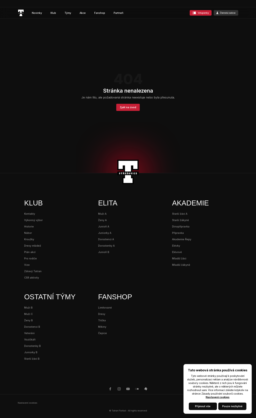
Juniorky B (30, 352)
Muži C (28, 313)
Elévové (177, 252)
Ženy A (102, 220)
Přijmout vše (202, 406)
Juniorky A (104, 232)
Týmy (68, 12)
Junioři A (103, 226)
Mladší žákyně (181, 264)
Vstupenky (200, 13)
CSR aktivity (31, 277)
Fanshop (99, 12)
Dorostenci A (106, 239)
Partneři (118, 12)
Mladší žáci (179, 258)
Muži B (28, 307)
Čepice (102, 333)
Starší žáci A (179, 213)
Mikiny (102, 326)
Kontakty (29, 213)
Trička (102, 320)
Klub (53, 12)
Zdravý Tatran (33, 271)
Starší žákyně (180, 220)
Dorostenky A (106, 245)
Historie (29, 226)
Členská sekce (226, 13)
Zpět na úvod (128, 107)
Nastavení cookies (218, 397)
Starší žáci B (31, 358)
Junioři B (103, 252)
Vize (27, 264)
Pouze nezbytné (232, 406)
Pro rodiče (30, 258)
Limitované (105, 307)
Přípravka (178, 232)
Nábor (28, 232)
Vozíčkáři (30, 339)
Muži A (102, 213)
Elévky (176, 245)
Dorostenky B (32, 345)
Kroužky (29, 239)
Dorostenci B (32, 326)
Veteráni (29, 333)
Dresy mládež (32, 245)
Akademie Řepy (181, 239)
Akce (83, 12)
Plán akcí (30, 252)
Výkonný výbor (33, 220)
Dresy (101, 313)
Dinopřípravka (181, 226)
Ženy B (28, 320)
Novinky (37, 12)
